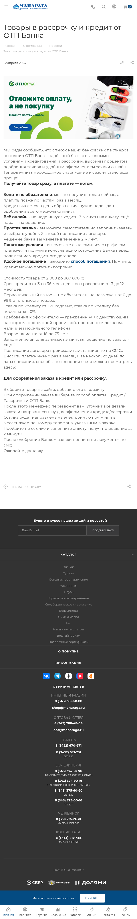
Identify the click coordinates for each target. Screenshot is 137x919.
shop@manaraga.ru (68, 708)
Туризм (68, 573)
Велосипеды (68, 610)
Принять (92, 898)
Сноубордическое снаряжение (68, 604)
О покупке (68, 651)
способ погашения (90, 261)
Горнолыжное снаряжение (68, 598)
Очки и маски (68, 617)
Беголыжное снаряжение (68, 579)
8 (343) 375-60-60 (68, 793)
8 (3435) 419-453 (68, 840)
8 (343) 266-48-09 (68, 723)
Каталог (68, 554)
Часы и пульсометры (68, 629)
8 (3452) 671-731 (68, 754)
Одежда (69, 567)
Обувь (68, 592)
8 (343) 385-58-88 (68, 701)
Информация (68, 662)
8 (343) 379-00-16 (68, 802)
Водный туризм (68, 635)
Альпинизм (68, 585)
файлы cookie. (65, 898)
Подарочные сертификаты (69, 642)
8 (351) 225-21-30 (68, 821)
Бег (68, 623)
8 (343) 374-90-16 (68, 783)
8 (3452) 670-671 (68, 746)
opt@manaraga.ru (69, 730)
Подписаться (103, 530)
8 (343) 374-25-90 (68, 773)
